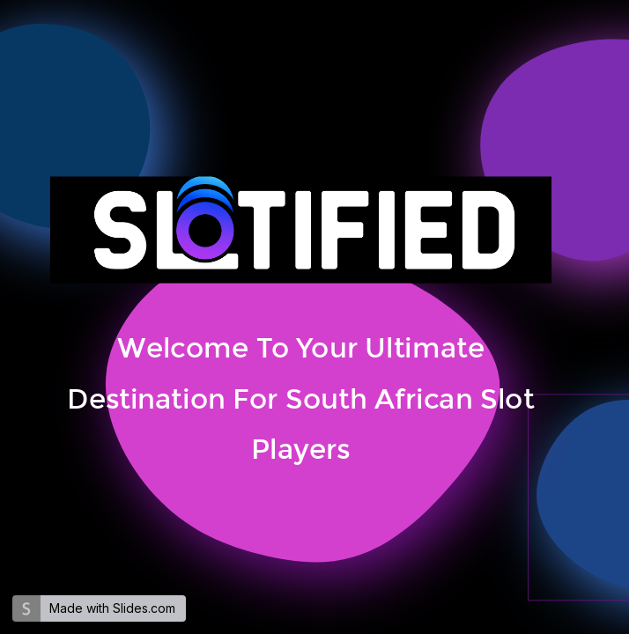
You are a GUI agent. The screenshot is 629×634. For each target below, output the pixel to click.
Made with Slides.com (112, 608)
